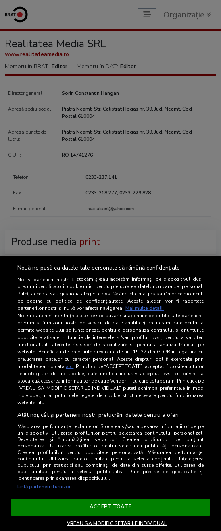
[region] (110, 393)
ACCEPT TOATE (110, 506)
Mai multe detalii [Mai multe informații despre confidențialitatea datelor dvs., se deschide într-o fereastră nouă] (144, 308)
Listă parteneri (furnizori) (45, 486)
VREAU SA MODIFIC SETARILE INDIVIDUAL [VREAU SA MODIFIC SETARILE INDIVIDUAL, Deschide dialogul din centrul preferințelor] (117, 523)
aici (69, 366)
